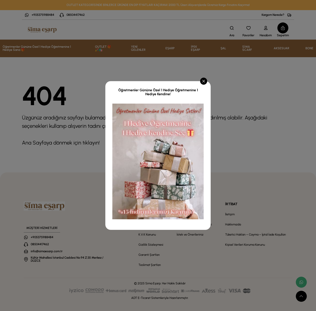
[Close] (203, 81)
